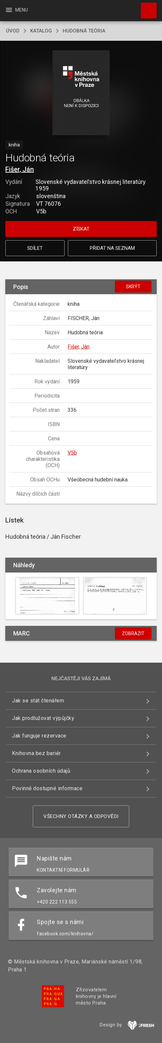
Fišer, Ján (19, 169)
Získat (81, 229)
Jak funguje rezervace (39, 736)
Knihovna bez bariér (36, 753)
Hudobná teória (84, 31)
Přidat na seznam (112, 248)
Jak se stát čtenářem (38, 700)
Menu (16, 10)
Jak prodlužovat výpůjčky (43, 718)
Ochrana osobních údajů (41, 771)
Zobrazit (133, 633)
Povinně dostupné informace (47, 788)
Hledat (146, 7)
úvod (13, 31)
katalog (41, 31)
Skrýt (133, 286)
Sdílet (35, 248)
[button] (81, 93)
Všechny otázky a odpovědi (81, 816)
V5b (72, 453)
